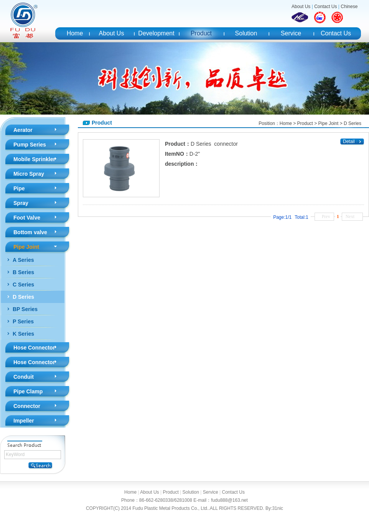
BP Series (25, 309)
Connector (26, 406)
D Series (23, 297)
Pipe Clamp (28, 391)
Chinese (349, 6)
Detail (349, 141)
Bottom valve (30, 232)
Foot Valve (26, 218)
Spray (20, 203)
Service (291, 33)
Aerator (23, 130)
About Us (301, 6)
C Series (23, 284)
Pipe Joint (26, 247)
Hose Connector (34, 348)
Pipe (19, 188)
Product (201, 33)
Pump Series (29, 144)
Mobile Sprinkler (34, 159)
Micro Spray (28, 174)
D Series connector (214, 144)
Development (156, 33)
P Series (23, 321)
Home (75, 33)
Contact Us (325, 6)
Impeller (23, 421)
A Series (23, 260)
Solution (246, 33)
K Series (23, 334)
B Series (23, 272)
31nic (277, 508)
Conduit (23, 377)
